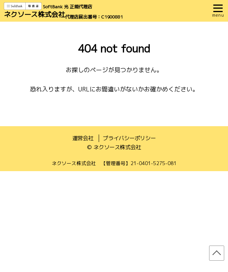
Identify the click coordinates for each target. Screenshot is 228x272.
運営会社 (82, 138)
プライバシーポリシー (129, 138)
